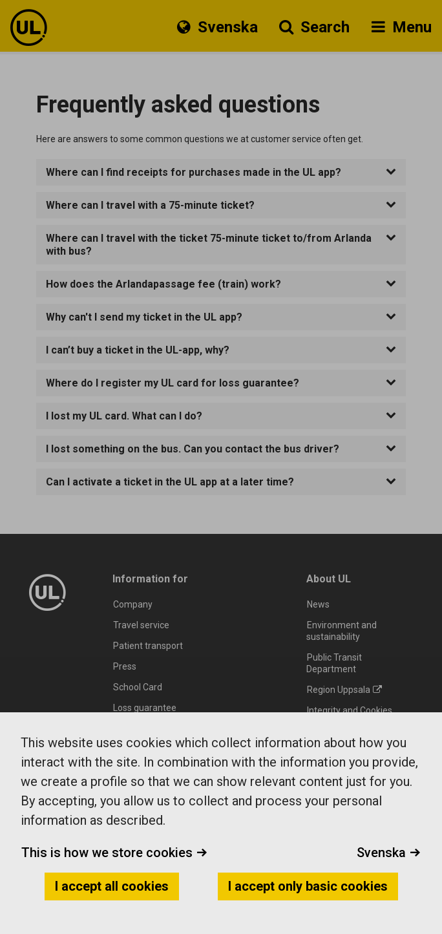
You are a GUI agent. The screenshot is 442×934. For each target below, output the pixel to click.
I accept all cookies (112, 886)
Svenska (389, 852)
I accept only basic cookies (308, 886)
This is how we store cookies (114, 852)
